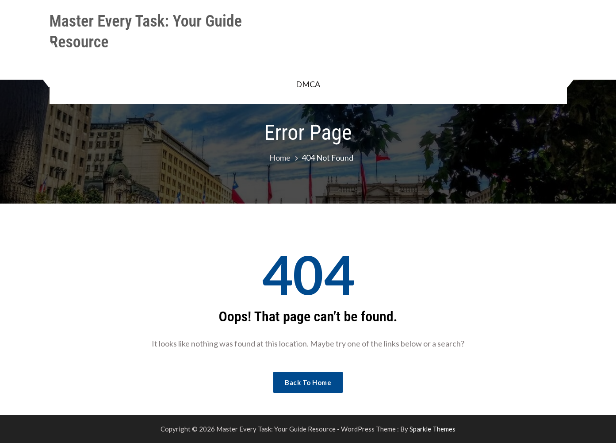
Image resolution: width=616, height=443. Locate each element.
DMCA (308, 84)
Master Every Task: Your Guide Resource (146, 31)
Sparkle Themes (432, 429)
